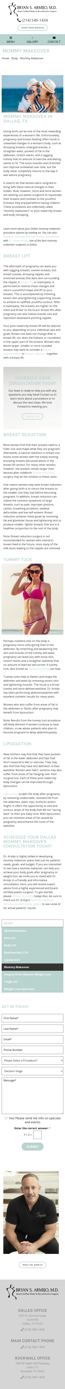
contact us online (22, 896)
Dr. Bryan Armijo (18, 240)
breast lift (26, 282)
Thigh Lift (11, 982)
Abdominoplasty (15, 931)
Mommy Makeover (16, 967)
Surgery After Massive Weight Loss (27, 974)
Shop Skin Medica (32, 27)
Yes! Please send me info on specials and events (35, 1120)
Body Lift (10, 945)
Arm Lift (9, 938)
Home (5, 58)
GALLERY (32, 40)
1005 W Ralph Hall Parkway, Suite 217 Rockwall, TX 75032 (32, 1367)
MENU (11, 40)
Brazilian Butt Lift (16, 952)
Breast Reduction (24, 434)
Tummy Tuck (17, 559)
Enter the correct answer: (32, 1128)
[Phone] (32, 1050)
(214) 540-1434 (33, 1329)
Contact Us (32, 416)
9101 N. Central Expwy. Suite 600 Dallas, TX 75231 (32, 1319)
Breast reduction (43, 473)
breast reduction (35, 353)
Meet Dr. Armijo (33, 1264)
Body (14, 58)
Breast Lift (16, 256)
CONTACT (54, 40)
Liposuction (17, 743)
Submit (33, 1147)
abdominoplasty (38, 669)
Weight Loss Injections (19, 989)
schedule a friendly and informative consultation (31, 236)
